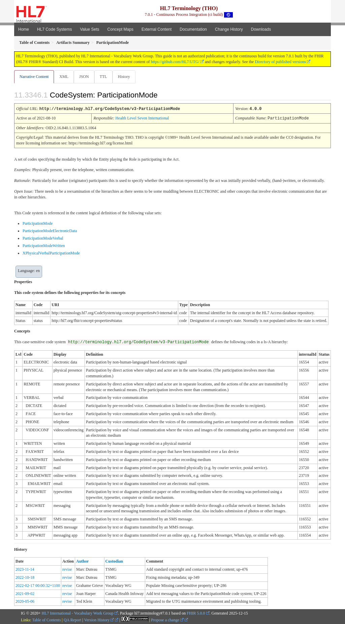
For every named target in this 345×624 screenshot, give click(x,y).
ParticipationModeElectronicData (50, 230)
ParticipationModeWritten (44, 245)
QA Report (72, 619)
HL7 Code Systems (54, 29)
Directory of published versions (280, 61)
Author (82, 561)
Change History (229, 29)
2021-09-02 (24, 593)
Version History (99, 619)
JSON (85, 76)
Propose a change (167, 619)
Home (23, 29)
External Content (156, 29)
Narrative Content (34, 76)
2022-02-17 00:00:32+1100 (37, 585)
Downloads (261, 29)
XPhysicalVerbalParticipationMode (51, 252)
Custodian (114, 561)
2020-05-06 (24, 601)
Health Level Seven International (142, 118)
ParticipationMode (38, 223)
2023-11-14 (24, 569)
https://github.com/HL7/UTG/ (175, 61)
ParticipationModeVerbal (43, 238)
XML (64, 76)
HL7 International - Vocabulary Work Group (78, 613)
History (127, 76)
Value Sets (89, 29)
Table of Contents (46, 619)
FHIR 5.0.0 (196, 613)
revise (67, 569)
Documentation (193, 29)
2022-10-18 (24, 577)
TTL (105, 76)
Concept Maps (120, 29)
